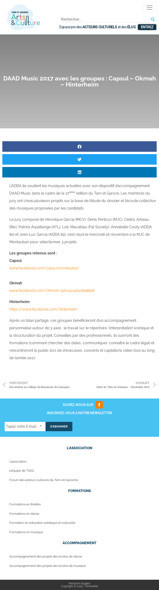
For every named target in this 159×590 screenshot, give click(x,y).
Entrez (147, 27)
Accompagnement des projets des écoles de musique (47, 566)
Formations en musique (26, 532)
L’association (18, 461)
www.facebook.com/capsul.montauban (43, 268)
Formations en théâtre (25, 504)
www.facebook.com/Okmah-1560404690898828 (51, 290)
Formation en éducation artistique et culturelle (42, 523)
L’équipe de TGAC (21, 470)
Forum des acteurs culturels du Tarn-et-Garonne (43, 480)
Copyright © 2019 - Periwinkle (79, 586)
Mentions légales (79, 583)
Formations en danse (24, 513)
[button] (79, 146)
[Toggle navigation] (149, 7)
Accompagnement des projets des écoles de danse (45, 556)
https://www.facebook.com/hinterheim (43, 309)
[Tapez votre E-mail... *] (25, 426)
